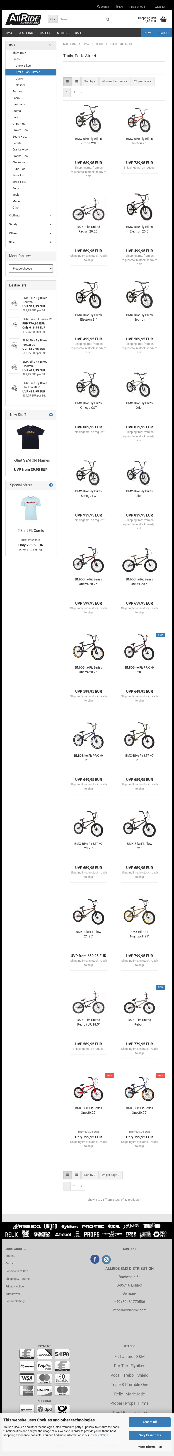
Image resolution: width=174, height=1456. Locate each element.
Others (62, 33)
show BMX (19, 57)
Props (130, 1407)
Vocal (116, 1379)
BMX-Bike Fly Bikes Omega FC (88, 498)
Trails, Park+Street (28, 76)
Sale (78, 33)
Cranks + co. (20, 154)
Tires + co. (19, 186)
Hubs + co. (19, 173)
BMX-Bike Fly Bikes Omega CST (88, 410)
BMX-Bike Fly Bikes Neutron (139, 322)
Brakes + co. (20, 134)
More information (150, 1447)
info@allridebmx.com (129, 1315)
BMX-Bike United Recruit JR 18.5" (88, 1027)
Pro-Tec (121, 1370)
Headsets (18, 108)
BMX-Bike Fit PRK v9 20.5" (88, 762)
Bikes (16, 63)
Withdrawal (12, 1298)
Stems (16, 115)
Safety (45, 33)
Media (16, 205)
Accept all (150, 1422)
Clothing (26, 33)
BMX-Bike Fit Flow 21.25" (88, 939)
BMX (9, 33)
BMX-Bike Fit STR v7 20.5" (139, 762)
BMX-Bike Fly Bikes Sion (139, 498)
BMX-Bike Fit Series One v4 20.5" (139, 586)
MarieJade (135, 1398)
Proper (116, 1407)
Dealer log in (138, 6)
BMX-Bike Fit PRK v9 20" (139, 674)
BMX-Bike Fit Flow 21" (139, 850)
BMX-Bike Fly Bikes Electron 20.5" (139, 234)
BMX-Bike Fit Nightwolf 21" (139, 939)
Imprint (9, 1260)
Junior (20, 83)
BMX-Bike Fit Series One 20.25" (88, 1115)
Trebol (129, 1379)
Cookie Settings (15, 1305)
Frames (17, 96)
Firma (143, 1407)
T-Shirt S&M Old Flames (31, 465)
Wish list (159, 6)
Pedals (16, 147)
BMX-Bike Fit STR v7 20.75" (88, 850)
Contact (10, 1268)
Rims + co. (19, 179)
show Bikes (23, 70)
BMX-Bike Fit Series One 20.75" (139, 1115)
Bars (15, 121)
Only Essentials (150, 1435)
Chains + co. (20, 167)
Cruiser (20, 89)
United (127, 1361)
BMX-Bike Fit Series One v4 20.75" (88, 674)
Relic (118, 1398)
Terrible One (137, 1389)
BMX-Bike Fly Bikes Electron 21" (88, 322)
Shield (142, 1379)
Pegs (15, 192)
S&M (140, 1361)
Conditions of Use (16, 1275)
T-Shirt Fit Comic (31, 535)
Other (15, 212)
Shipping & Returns (17, 1283)
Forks (16, 102)
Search (103, 6)
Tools (15, 199)
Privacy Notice (99, 1435)
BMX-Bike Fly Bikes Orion (139, 410)
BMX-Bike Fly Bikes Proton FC (139, 145)
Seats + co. (19, 141)
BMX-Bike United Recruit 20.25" (88, 234)
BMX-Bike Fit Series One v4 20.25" (88, 586)
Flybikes (137, 1370)
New (148, 33)
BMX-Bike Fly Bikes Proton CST (88, 145)
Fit (116, 1361)
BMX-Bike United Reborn (139, 1027)
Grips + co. (19, 128)
